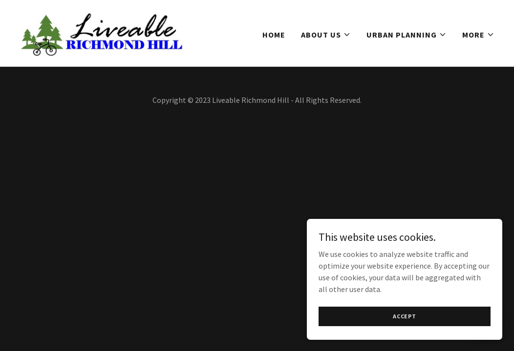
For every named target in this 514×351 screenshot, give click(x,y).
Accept (404, 316)
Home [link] (273, 34)
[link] (103, 32)
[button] (326, 34)
